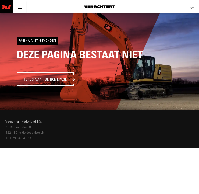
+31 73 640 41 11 (18, 138)
